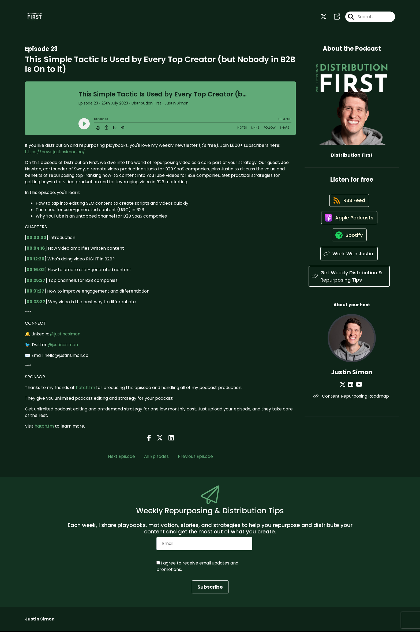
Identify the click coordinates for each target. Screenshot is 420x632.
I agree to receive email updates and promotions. (197, 567)
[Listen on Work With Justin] (349, 260)
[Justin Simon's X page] (345, 391)
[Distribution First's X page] (324, 17)
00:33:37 (36, 303)
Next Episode (121, 458)
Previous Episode (195, 458)
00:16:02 (36, 271)
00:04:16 (36, 249)
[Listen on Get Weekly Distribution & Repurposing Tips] (349, 283)
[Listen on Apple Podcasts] (349, 222)
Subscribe (210, 588)
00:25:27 (36, 281)
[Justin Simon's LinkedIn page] (351, 391)
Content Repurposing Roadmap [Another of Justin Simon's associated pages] (351, 403)
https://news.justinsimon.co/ (55, 153)
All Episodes (156, 458)
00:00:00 (36, 238)
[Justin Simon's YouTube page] (358, 391)
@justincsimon (65, 335)
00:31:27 (35, 292)
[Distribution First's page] (334, 17)
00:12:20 (35, 260)
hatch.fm (85, 389)
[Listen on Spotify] (349, 241)
